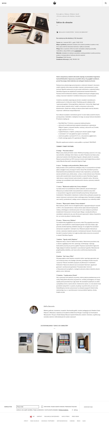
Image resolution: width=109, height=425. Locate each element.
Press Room (75, 416)
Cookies (72, 421)
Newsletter (8, 406)
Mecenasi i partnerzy (48, 421)
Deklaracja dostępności (51, 416)
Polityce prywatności (63, 410)
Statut (26, 421)
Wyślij (76, 410)
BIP (32, 417)
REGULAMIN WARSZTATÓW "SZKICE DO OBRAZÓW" (73, 32)
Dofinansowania (62, 421)
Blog (84, 421)
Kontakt (39, 416)
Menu (4, 3)
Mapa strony (66, 416)
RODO (78, 421)
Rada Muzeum (34, 421)
